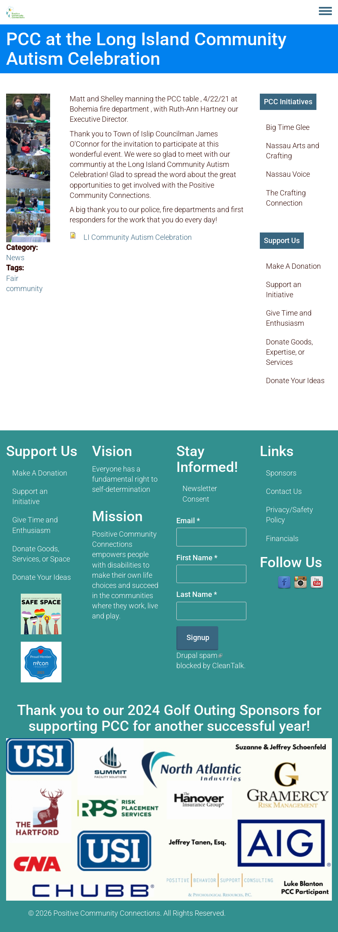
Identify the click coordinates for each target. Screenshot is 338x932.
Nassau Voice (288, 174)
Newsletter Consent (199, 493)
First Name (196, 557)
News (15, 257)
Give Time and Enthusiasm (289, 318)
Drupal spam (199, 655)
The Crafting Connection (286, 198)
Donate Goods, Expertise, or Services (289, 352)
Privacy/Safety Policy (289, 514)
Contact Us (284, 491)
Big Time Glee (287, 127)
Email (188, 520)
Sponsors (281, 473)
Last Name (196, 594)
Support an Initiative (283, 289)
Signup (198, 637)
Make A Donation (293, 266)
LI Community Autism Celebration (137, 237)
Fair (12, 278)
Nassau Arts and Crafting (292, 150)
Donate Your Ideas (295, 380)
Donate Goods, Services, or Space (41, 553)
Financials (282, 538)
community (24, 288)
